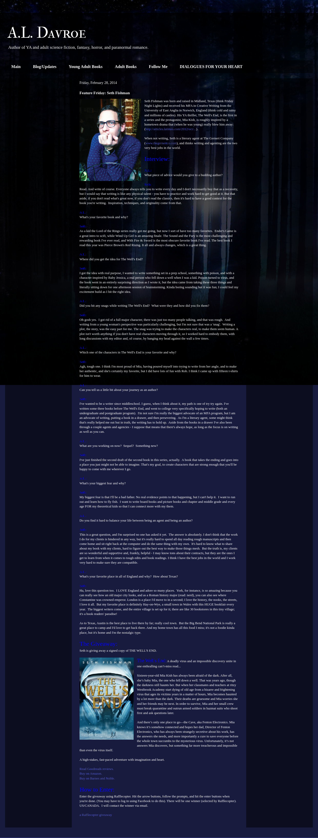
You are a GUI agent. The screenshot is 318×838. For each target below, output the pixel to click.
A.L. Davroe (47, 33)
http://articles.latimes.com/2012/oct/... (170, 129)
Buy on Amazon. (91, 773)
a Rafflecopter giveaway (96, 815)
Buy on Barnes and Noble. (97, 778)
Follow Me (158, 66)
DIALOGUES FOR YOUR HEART (211, 66)
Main (16, 66)
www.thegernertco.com (160, 143)
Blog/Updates (44, 66)
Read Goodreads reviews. (97, 769)
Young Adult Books (86, 66)
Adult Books (126, 66)
